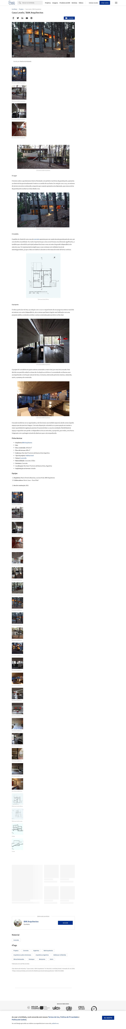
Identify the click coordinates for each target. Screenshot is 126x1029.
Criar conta (104, 3)
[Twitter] (17, 18)
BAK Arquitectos (27, 442)
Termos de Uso (53, 1017)
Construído (23, 458)
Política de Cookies (19, 1019)
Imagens (55, 3)
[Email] (26, 18)
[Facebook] (13, 18)
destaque (31, 959)
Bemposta (42, 959)
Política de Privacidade (69, 1017)
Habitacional (30, 455)
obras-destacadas (18, 959)
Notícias (74, 3)
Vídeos (81, 3)
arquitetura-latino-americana (22, 955)
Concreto (16, 940)
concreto (36, 239)
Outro (51, 959)
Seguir (65, 923)
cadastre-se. (55, 1023)
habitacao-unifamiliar (59, 955)
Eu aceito (108, 1018)
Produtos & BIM (65, 3)
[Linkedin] (22, 18)
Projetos (48, 3)
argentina (36, 950)
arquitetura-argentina (42, 955)
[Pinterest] (31, 18)
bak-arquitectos (48, 950)
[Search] (32, 3)
